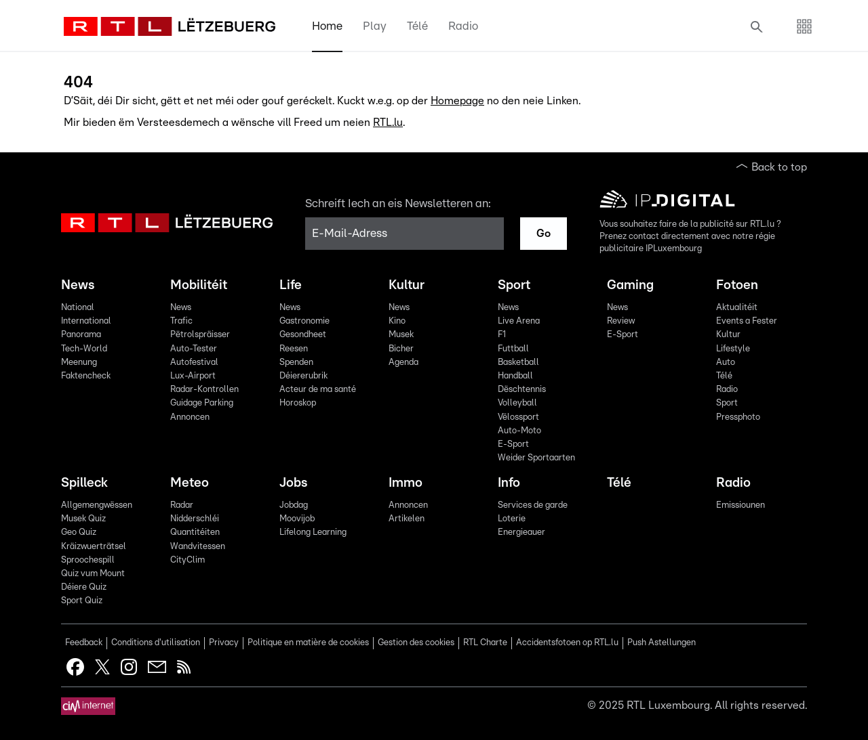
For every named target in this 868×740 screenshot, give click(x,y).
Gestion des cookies (416, 642)
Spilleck (84, 483)
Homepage (457, 100)
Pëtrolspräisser (200, 334)
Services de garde (533, 505)
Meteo (189, 483)
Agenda (403, 362)
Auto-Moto (519, 431)
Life (290, 285)
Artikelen (407, 519)
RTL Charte (485, 642)
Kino (397, 321)
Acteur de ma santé (317, 389)
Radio (463, 26)
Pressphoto (738, 417)
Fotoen (737, 285)
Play (375, 26)
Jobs (293, 483)
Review (621, 321)
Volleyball (517, 403)
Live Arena (519, 321)
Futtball (513, 349)
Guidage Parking (201, 403)
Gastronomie (304, 321)
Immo (405, 483)
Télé (417, 26)
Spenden (296, 362)
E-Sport (513, 444)
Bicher (401, 349)
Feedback (83, 642)
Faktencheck (86, 376)
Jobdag (293, 505)
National (77, 307)
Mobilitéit (198, 285)
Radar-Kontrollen (204, 389)
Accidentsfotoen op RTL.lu (567, 642)
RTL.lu (388, 122)
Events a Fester (746, 321)
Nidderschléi (194, 519)
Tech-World (84, 349)
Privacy (224, 642)
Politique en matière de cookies (308, 642)
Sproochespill (88, 560)
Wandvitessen (197, 546)
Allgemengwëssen (96, 505)
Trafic (181, 321)
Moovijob (297, 519)
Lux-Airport (193, 376)
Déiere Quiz (83, 587)
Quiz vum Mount (93, 573)
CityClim (187, 560)
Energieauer (521, 532)
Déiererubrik (303, 376)
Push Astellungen (661, 642)
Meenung (79, 362)
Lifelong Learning (313, 532)
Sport (514, 285)
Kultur (407, 285)
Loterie (512, 519)
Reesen (293, 349)
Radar (181, 505)
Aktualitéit (736, 307)
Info (509, 483)
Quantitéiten (195, 532)
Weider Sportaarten (536, 458)
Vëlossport (518, 417)
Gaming (630, 285)
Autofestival (194, 362)
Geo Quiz (78, 532)
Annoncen (190, 417)
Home (327, 26)
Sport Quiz (81, 600)
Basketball (518, 362)
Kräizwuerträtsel (93, 546)
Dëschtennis (522, 389)
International (86, 321)
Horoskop (297, 403)
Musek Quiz (83, 519)
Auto (725, 362)
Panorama (81, 334)
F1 (502, 334)
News (77, 285)
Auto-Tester (193, 349)
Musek (401, 334)
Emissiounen (740, 505)
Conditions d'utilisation (155, 642)
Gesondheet (302, 334)
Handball (515, 376)
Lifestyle (733, 349)
